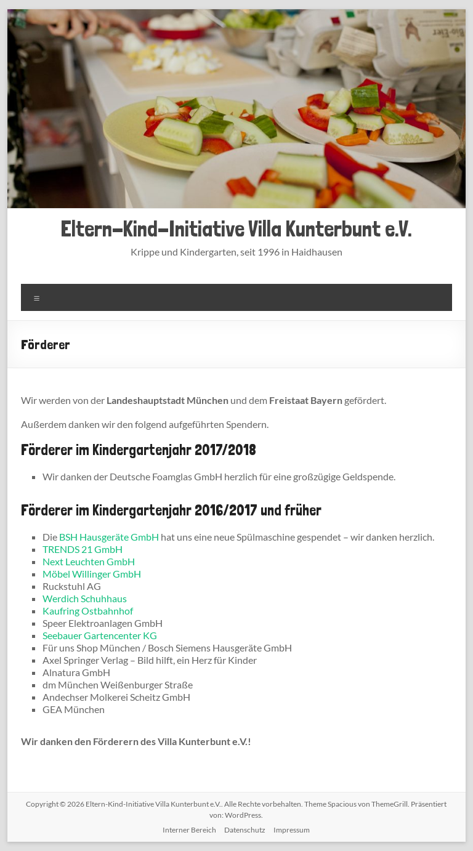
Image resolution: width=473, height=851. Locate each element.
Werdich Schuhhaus (84, 598)
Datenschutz (244, 829)
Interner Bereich (189, 829)
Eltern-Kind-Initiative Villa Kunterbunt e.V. (236, 229)
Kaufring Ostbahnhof (87, 610)
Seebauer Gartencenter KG (99, 635)
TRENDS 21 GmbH (82, 549)
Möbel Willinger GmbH (91, 573)
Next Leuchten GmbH (88, 561)
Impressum (291, 829)
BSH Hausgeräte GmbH (109, 536)
